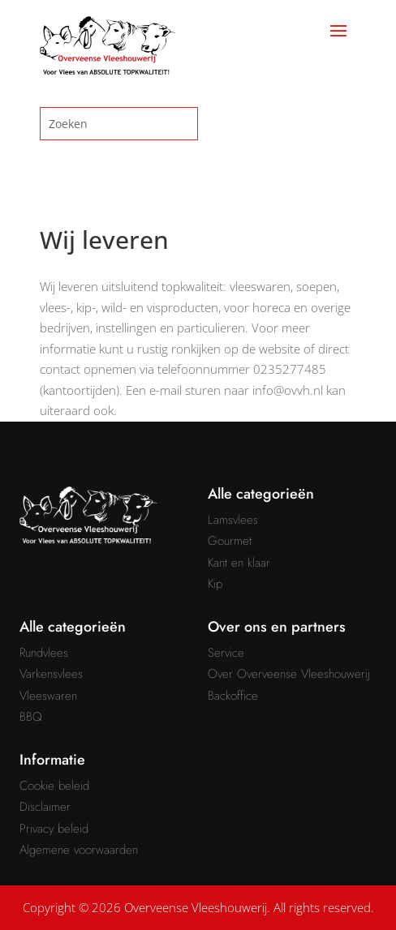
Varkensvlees (51, 674)
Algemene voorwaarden (78, 850)
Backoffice (233, 696)
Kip (215, 584)
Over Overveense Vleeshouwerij (289, 674)
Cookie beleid (54, 786)
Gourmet (230, 541)
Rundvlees (43, 653)
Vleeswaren (48, 696)
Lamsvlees (233, 520)
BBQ (30, 717)
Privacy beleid (53, 829)
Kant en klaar (239, 563)
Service (226, 653)
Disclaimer (45, 807)
